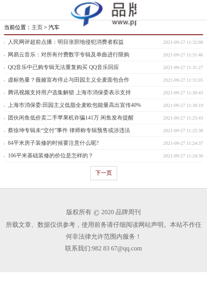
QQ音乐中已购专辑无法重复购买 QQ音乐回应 (63, 67)
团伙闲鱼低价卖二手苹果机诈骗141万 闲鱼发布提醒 (71, 118)
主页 (37, 27)
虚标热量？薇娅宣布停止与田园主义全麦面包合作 (68, 80)
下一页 (103, 173)
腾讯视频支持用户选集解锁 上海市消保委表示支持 (69, 92)
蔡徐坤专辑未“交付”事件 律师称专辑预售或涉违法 (69, 130)
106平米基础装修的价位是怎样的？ (50, 156)
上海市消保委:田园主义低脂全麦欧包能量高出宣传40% (74, 105)
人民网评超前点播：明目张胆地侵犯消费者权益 (66, 42)
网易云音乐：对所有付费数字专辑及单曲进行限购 (68, 55)
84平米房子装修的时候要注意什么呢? (53, 143)
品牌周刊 (128, 212)
